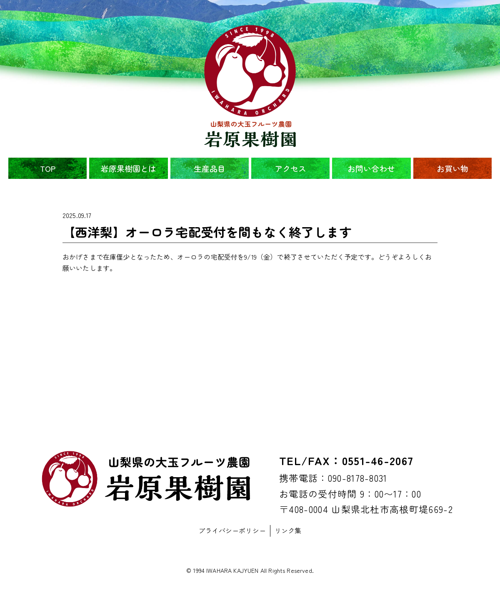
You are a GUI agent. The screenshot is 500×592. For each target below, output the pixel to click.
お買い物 (452, 168)
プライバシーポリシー (232, 530)
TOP (47, 168)
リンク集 (288, 530)
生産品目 (209, 168)
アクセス (290, 168)
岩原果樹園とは (128, 168)
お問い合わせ (371, 168)
